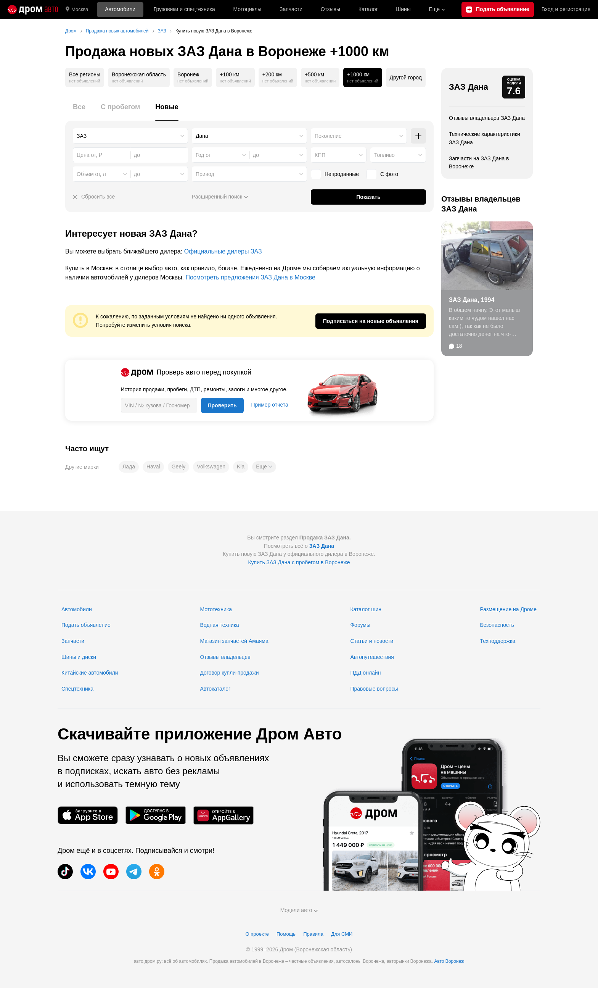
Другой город (406, 77)
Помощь (286, 934)
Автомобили (120, 9)
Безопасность (497, 625)
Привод (205, 174)
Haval (153, 466)
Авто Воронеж (449, 961)
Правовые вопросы (374, 689)
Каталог (368, 9)
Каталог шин (365, 609)
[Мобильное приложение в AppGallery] (223, 815)
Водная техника (219, 625)
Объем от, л (91, 174)
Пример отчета (269, 405)
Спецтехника (77, 689)
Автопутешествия (372, 657)
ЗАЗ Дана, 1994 (471, 300)
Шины (403, 9)
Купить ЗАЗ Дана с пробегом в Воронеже (299, 562)
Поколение (328, 136)
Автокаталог (215, 689)
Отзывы (330, 9)
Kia (240, 466)
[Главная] (33, 9)
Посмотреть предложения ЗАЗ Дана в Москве (250, 277)
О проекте (257, 934)
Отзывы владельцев (225, 657)
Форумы (360, 625)
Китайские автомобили (89, 673)
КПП (320, 155)
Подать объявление (86, 625)
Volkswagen (211, 466)
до (256, 155)
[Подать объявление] (497, 9)
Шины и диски (78, 657)
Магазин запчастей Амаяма (234, 641)
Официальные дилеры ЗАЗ (223, 251)
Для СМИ (341, 934)
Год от (203, 155)
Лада (128, 466)
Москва (77, 9)
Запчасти (291, 9)
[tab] (79, 111)
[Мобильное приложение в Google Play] (155, 815)
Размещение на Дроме (508, 609)
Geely (179, 466)
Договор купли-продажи (229, 673)
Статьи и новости (371, 641)
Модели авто (299, 910)
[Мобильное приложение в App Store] (88, 815)
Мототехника (216, 609)
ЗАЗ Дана (468, 87)
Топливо (384, 155)
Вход (566, 9)
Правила (313, 934)
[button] (264, 467)
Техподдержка (497, 641)
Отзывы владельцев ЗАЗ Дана (487, 118)
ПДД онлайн (365, 673)
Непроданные (335, 174)
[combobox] (130, 136)
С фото (382, 174)
